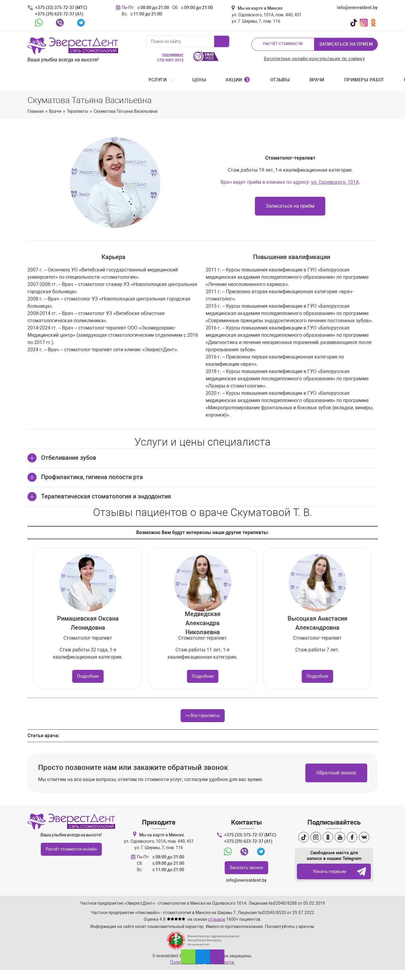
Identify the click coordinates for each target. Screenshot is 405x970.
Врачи (197, 80)
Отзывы (160, 80)
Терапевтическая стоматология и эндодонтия (106, 497)
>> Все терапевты (202, 716)
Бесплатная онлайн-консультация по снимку (314, 59)
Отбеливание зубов (68, 458)
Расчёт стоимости (282, 44)
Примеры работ (245, 80)
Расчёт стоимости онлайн (71, 849)
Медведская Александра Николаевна (202, 623)
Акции (118, 80)
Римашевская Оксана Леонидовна (88, 623)
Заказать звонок (246, 867)
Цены (79, 80)
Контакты (360, 80)
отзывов (216, 919)
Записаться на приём (290, 206)
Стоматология (303, 80)
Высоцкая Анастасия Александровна (317, 623)
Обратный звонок (336, 773)
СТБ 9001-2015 (170, 57)
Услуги (38, 80)
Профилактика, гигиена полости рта (92, 477)
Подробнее (88, 676)
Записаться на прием (346, 44)
